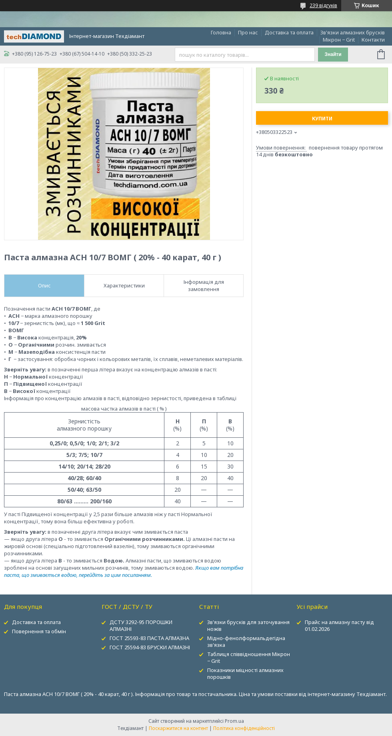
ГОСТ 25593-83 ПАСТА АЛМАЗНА (149, 638)
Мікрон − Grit (339, 39)
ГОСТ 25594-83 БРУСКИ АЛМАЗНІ (150, 647)
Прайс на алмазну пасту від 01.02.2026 (339, 625)
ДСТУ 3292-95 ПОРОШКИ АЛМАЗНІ (141, 625)
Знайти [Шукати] (332, 54)
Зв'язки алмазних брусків (352, 32)
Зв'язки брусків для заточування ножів (248, 625)
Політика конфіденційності (244, 728)
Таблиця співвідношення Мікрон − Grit (248, 657)
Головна (221, 32)
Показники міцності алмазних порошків (245, 673)
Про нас (248, 32)
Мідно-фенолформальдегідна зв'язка (246, 641)
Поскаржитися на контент (178, 728)
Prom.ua (234, 721)
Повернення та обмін (39, 631)
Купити (322, 118)
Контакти (373, 39)
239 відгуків (323, 5)
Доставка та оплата (289, 32)
